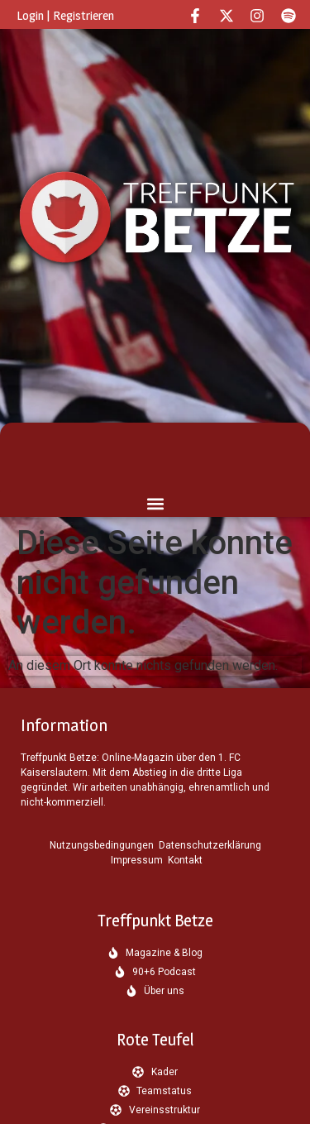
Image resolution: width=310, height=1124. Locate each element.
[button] (155, 503)
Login (30, 15)
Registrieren (83, 15)
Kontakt (185, 860)
